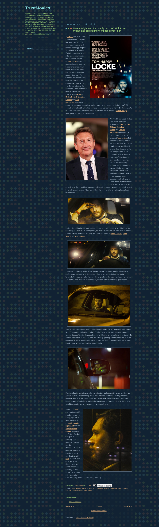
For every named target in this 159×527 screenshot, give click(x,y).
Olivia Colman (116, 233)
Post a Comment (75, 502)
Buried (74, 97)
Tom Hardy (72, 61)
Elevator (81, 97)
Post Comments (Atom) (85, 517)
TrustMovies (78, 485)
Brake (68, 97)
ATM (79, 94)
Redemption (122, 138)
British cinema (87, 488)
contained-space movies (119, 488)
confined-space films (101, 488)
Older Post (128, 506)
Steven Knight (121, 111)
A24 (76, 409)
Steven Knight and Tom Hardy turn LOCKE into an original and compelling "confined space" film (99, 29)
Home (99, 506)
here (67, 459)
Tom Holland (80, 236)
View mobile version (99, 511)
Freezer (69, 100)
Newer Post (70, 506)
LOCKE (70, 37)
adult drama (76, 488)
